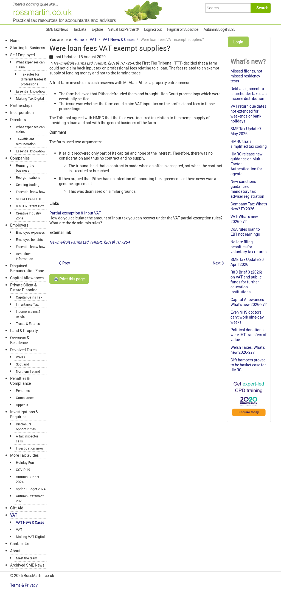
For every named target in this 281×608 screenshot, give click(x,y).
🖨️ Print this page (69, 278)
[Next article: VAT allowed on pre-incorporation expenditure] (218, 263)
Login (238, 41)
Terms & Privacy (24, 585)
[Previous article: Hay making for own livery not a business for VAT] (64, 263)
